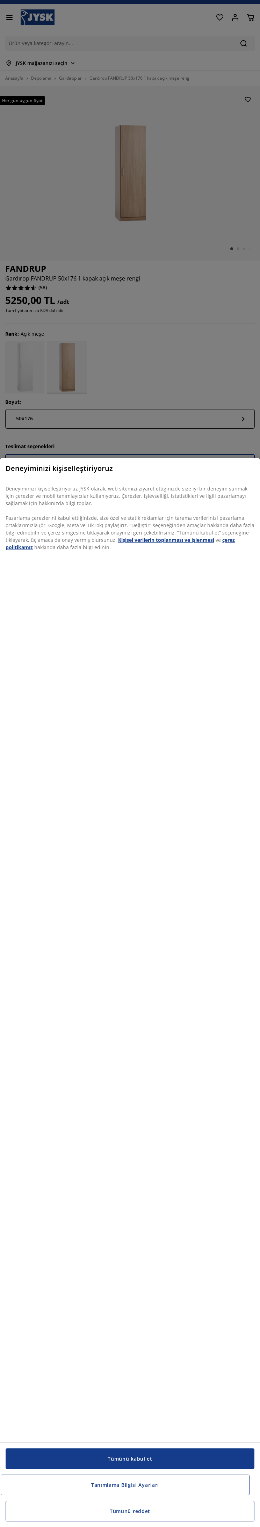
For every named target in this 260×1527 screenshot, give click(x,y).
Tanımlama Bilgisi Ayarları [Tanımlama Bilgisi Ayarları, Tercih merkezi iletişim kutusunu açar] (125, 1485)
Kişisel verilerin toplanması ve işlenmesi (166, 540)
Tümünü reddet (130, 1511)
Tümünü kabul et (130, 1458)
